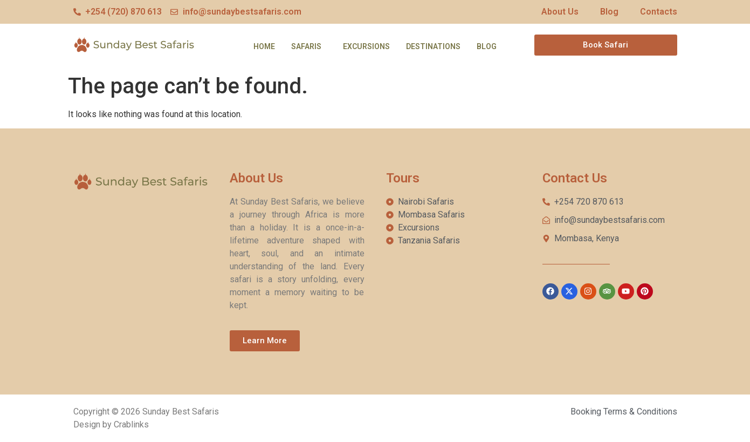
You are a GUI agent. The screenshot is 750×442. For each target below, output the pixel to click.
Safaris (306, 46)
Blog (487, 46)
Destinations (433, 46)
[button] (309, 46)
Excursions (366, 46)
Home (264, 46)
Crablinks (131, 424)
